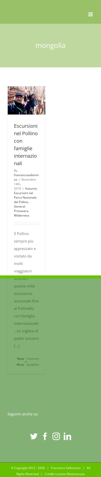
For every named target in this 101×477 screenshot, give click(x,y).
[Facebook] (45, 436)
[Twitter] (34, 436)
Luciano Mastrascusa (70, 474)
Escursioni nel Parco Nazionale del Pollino (25, 197)
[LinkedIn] (67, 436)
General (19, 206)
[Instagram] (56, 436)
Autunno (31, 188)
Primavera (21, 211)
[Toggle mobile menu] (91, 14)
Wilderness (21, 215)
